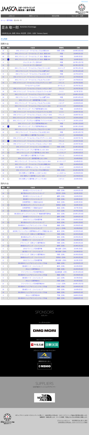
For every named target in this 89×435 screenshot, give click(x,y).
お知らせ (12, 16)
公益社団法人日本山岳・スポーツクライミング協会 (72, 422)
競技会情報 (55, 16)
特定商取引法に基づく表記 (79, 420)
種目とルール (33, 16)
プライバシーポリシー (63, 420)
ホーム (3, 20)
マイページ (84, 1)
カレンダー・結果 (77, 16)
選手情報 (9, 20)
